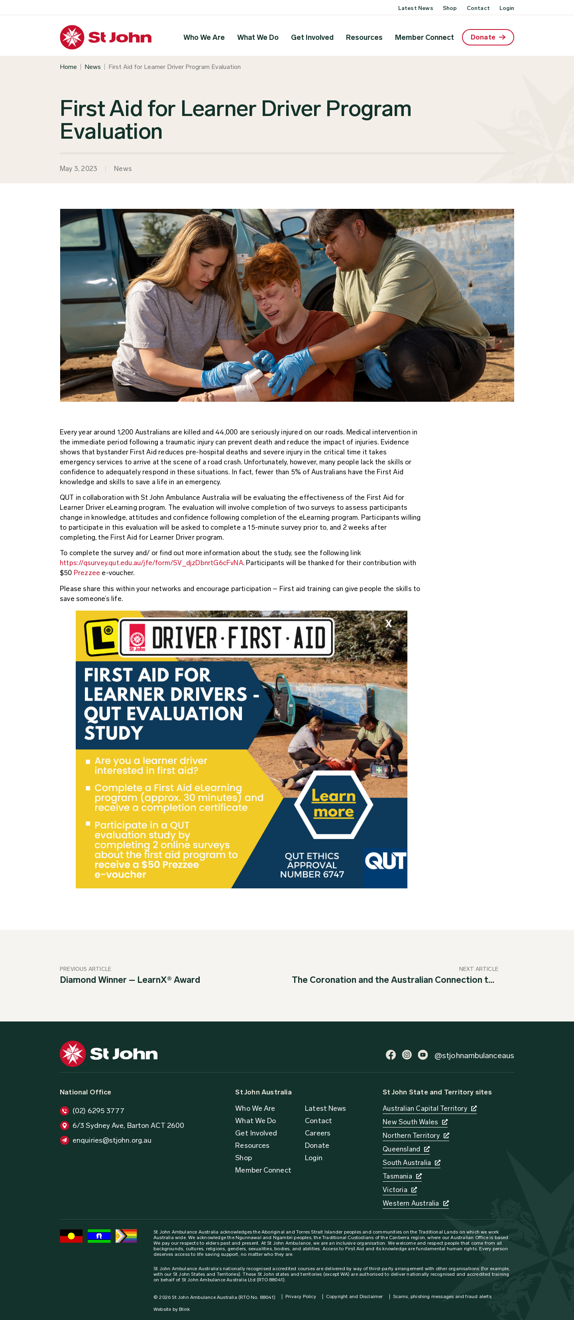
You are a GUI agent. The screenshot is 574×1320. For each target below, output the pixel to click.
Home (68, 67)
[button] (122, 1125)
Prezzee (87, 573)
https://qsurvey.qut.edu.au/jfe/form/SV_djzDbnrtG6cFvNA (151, 563)
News (93, 67)
